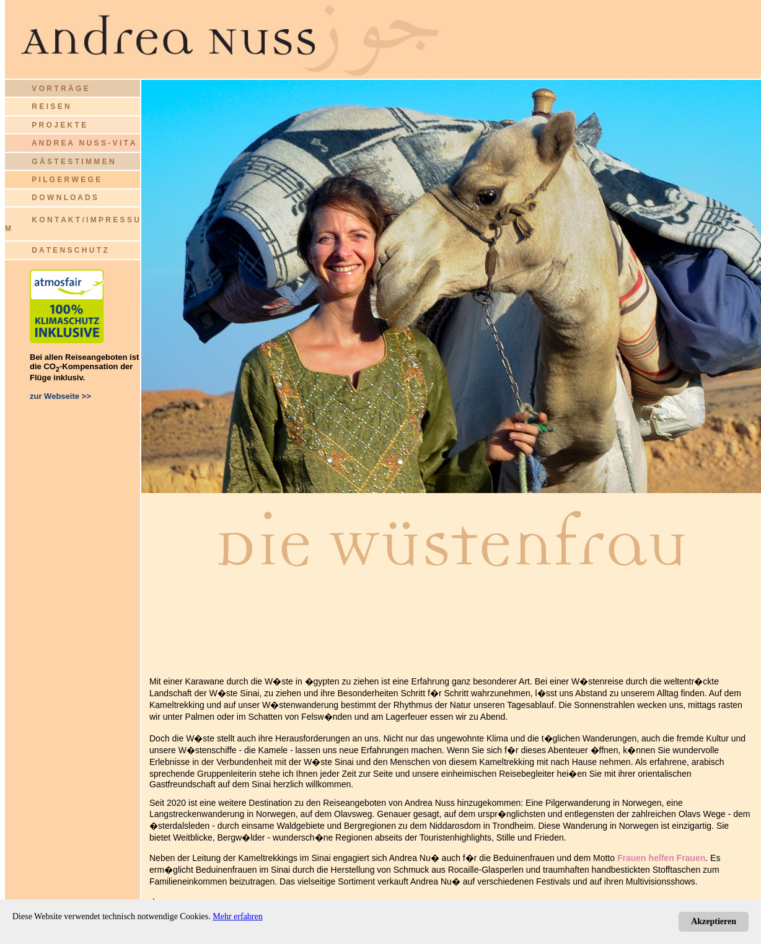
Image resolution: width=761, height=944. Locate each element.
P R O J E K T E (59, 125)
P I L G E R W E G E (66, 179)
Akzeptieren (713, 921)
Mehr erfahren (237, 916)
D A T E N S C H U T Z (69, 250)
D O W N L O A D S (64, 197)
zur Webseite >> (60, 396)
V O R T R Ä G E (47, 88)
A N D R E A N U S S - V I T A (84, 143)
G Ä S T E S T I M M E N (73, 161)
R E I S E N (50, 106)
